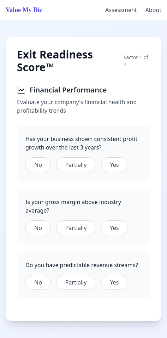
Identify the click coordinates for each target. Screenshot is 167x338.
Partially (76, 165)
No (38, 165)
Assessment (121, 10)
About (153, 10)
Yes (114, 165)
